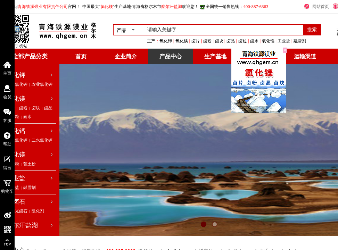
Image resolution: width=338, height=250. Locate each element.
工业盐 (305, 41)
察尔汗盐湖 (22, 225)
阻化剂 (38, 211)
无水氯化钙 (17, 140)
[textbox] (224, 29)
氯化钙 (16, 130)
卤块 (36, 108)
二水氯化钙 (42, 140)
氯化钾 (16, 75)
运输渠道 (305, 56)
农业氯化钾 (42, 84)
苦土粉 (29, 163)
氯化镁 (16, 98)
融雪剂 (29, 187)
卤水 (27, 116)
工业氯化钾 (17, 84)
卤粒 (15, 116)
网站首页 (320, 6)
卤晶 (48, 108)
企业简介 (126, 56)
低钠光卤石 (17, 211)
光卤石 (16, 201)
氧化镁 (16, 154)
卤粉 (23, 108)
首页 (80, 56)
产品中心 (170, 56)
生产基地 (215, 56)
